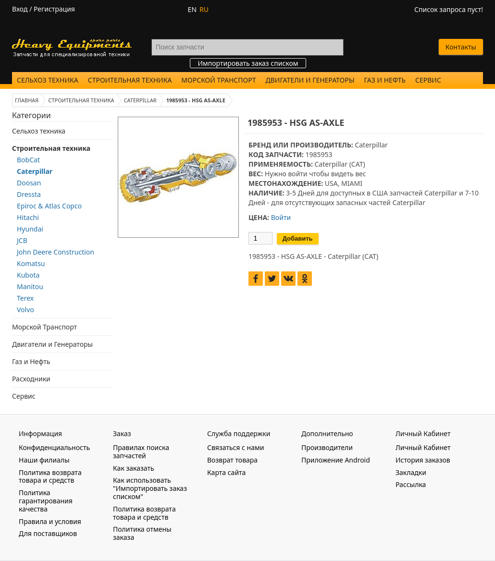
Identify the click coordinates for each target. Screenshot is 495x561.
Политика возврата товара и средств (50, 476)
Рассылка (411, 484)
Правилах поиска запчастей (141, 451)
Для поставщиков (48, 533)
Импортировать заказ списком (248, 63)
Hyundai (30, 228)
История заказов (423, 459)
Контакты (461, 46)
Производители (327, 447)
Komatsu (31, 263)
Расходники (31, 378)
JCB (22, 240)
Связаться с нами (235, 447)
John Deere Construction (55, 251)
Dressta (29, 194)
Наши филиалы (44, 459)
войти (297, 173)
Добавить (298, 238)
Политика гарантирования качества (46, 500)
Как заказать (133, 468)
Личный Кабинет (423, 447)
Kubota (28, 275)
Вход (20, 9)
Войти (281, 217)
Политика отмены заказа (142, 533)
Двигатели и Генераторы (310, 80)
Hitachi (28, 217)
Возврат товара (232, 459)
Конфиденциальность (54, 447)
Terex (25, 298)
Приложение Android (335, 459)
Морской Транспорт (218, 80)
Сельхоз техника (47, 80)
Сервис (428, 80)
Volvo (25, 309)
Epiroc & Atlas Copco (49, 205)
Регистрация (54, 9)
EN (192, 9)
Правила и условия (50, 521)
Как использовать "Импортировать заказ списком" (150, 488)
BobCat (28, 159)
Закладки (411, 472)
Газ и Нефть (385, 80)
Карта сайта (226, 472)
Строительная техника (130, 80)
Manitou (30, 286)
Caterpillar (34, 171)
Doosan (29, 182)
